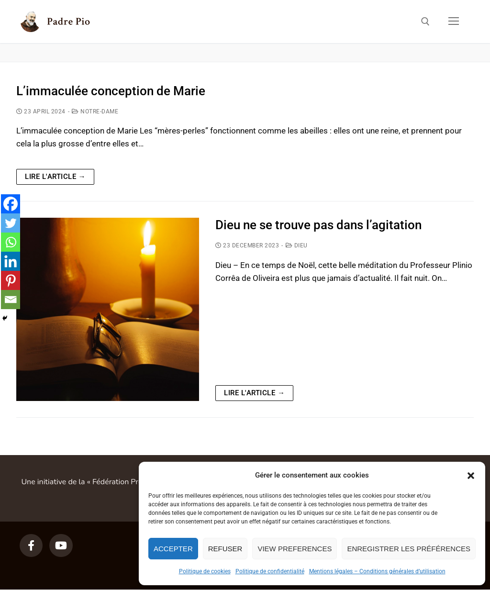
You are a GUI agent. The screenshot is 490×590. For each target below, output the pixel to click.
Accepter (173, 549)
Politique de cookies (205, 571)
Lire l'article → (55, 176)
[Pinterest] (10, 280)
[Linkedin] (10, 261)
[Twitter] (10, 223)
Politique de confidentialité (269, 571)
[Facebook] (10, 203)
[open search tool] (425, 21)
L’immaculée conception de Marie (110, 91)
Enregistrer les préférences (408, 549)
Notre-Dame (95, 111)
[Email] (10, 299)
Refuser (225, 549)
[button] (471, 475)
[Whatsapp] (10, 242)
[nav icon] (453, 21)
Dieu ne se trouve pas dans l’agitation (318, 225)
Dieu (297, 245)
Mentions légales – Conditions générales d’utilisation (377, 571)
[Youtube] (60, 545)
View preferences (294, 549)
